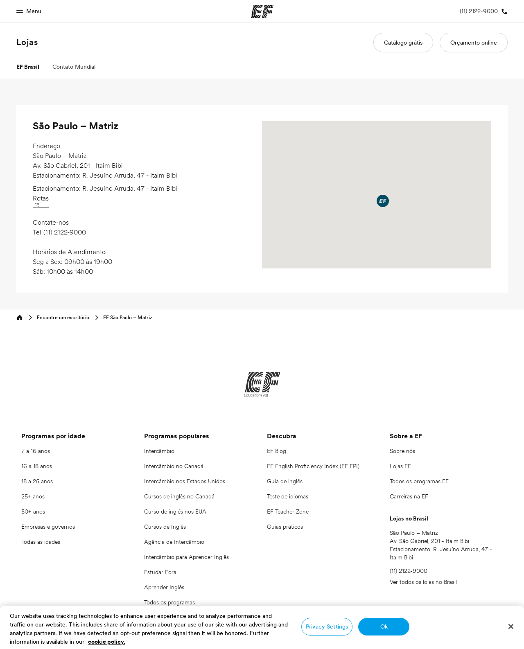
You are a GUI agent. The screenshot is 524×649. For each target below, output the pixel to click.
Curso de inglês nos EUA (175, 511)
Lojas (27, 42)
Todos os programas (169, 602)
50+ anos (33, 511)
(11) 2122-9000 (64, 232)
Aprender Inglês (164, 587)
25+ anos (33, 496)
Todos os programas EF (419, 481)
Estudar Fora (160, 572)
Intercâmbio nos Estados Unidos (184, 481)
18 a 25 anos (37, 481)
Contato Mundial (73, 67)
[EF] (262, 384)
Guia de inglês (285, 481)
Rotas (41, 200)
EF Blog (276, 451)
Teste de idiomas (287, 496)
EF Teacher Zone (288, 511)
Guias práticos (285, 527)
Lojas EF (400, 466)
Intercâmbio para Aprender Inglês (186, 557)
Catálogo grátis (403, 42)
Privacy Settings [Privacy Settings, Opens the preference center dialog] (327, 626)
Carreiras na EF (409, 496)
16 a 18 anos (36, 466)
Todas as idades (40, 542)
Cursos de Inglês (165, 527)
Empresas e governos (48, 527)
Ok (384, 626)
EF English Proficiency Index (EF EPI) (313, 466)
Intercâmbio (159, 451)
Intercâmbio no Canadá (173, 466)
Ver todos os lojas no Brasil (423, 582)
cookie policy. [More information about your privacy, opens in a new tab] (106, 642)
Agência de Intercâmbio (174, 542)
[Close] (511, 626)
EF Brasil (27, 67)
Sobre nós (402, 451)
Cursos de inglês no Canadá (179, 496)
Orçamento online (473, 42)
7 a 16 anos (35, 451)
